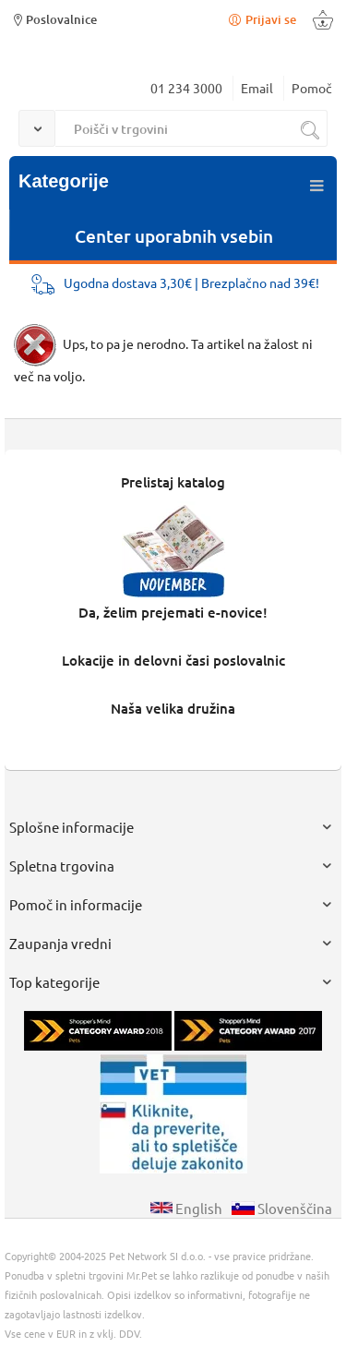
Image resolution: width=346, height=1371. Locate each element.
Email (257, 87)
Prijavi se (261, 19)
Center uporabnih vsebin (174, 235)
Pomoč (312, 87)
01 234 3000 (186, 87)
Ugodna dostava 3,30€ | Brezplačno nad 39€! (191, 282)
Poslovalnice (53, 19)
